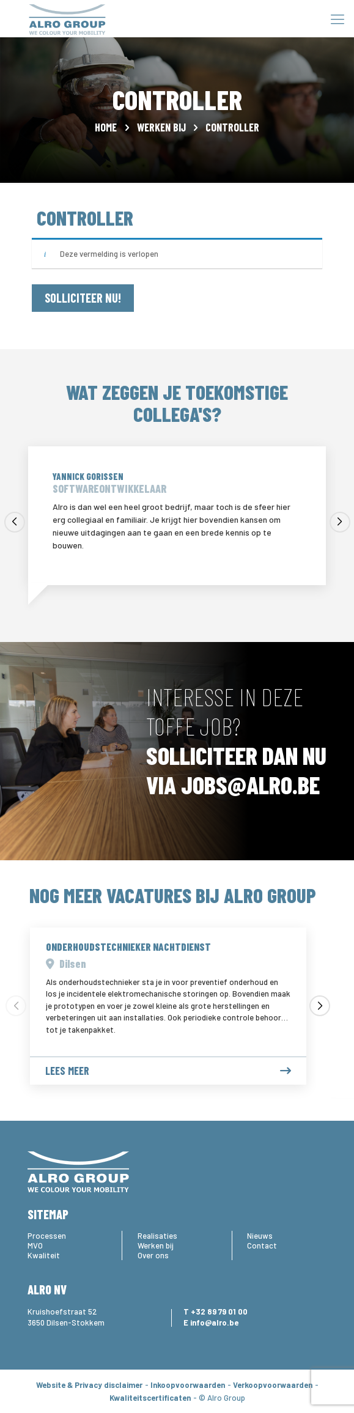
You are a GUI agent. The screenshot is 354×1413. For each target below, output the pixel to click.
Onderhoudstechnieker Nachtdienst (128, 946)
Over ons (153, 1255)
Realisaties (157, 1236)
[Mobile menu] (337, 18)
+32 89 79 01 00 (219, 1311)
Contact (262, 1245)
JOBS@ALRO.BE (250, 784)
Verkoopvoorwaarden (272, 1385)
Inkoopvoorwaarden (187, 1385)
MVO (35, 1245)
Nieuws (260, 1236)
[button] (14, 522)
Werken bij (161, 127)
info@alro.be (214, 1322)
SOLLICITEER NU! (83, 297)
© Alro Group (222, 1398)
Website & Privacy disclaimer (89, 1385)
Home (106, 127)
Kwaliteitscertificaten (150, 1398)
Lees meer (168, 1070)
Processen (47, 1236)
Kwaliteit (44, 1255)
